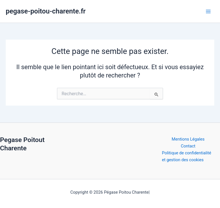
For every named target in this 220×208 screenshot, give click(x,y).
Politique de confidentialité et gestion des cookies (186, 156)
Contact (188, 146)
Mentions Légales (188, 139)
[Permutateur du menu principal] (208, 11)
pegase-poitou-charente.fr (46, 11)
